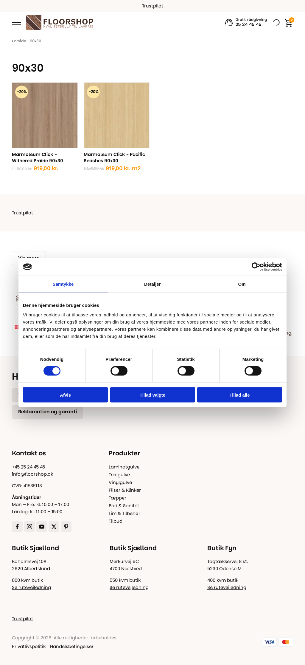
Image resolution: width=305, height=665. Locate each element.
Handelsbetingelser (72, 646)
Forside (19, 41)
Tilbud (115, 521)
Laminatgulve (124, 467)
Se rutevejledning (31, 587)
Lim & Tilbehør (124, 513)
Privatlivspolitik (29, 646)
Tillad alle (239, 394)
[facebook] (17, 526)
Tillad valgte (152, 394)
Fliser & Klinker (125, 490)
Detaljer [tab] (152, 284)
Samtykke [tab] (63, 284)
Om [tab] (241, 284)
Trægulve (119, 474)
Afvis (65, 394)
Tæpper (117, 498)
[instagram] (29, 526)
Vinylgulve (120, 482)
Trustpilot (152, 6)
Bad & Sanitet (124, 505)
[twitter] (54, 526)
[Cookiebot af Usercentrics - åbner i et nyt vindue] (256, 266)
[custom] (66, 526)
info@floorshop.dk (32, 474)
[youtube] (41, 526)
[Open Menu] (16, 22)
